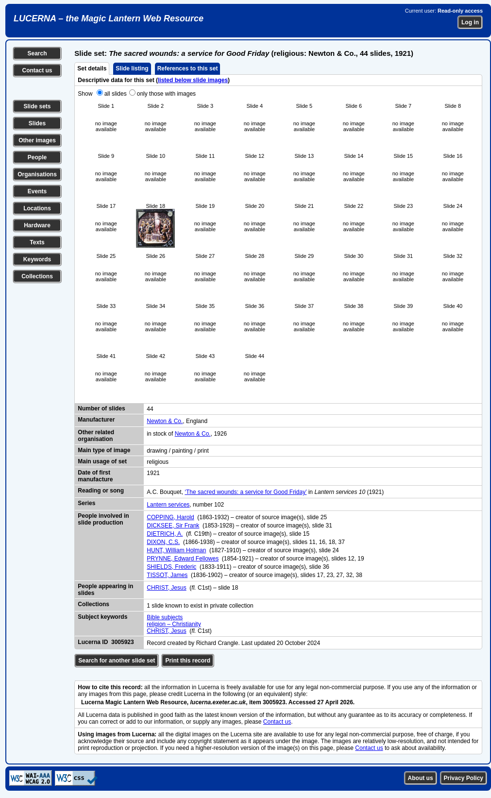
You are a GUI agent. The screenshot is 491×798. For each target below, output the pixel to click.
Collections (37, 276)
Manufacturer (96, 419)
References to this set (187, 68)
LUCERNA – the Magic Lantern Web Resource (108, 18)
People (37, 157)
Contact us (37, 70)
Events (37, 191)
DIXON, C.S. (163, 542)
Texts (37, 242)
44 (150, 409)
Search (37, 53)
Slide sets (37, 106)
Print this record (187, 660)
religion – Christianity (174, 624)
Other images (37, 140)
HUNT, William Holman (176, 550)
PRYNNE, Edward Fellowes (183, 558)
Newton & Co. (165, 421)
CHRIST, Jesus (166, 587)
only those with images (166, 93)
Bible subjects (165, 617)
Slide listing (132, 68)
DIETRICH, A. (165, 533)
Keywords (37, 259)
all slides (115, 93)
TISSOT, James (167, 575)
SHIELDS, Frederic (171, 566)
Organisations (37, 174)
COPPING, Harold (170, 517)
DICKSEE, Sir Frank (173, 525)
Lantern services (168, 504)
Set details (91, 68)
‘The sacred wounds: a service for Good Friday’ (245, 492)
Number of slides (101, 408)
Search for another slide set (116, 660)
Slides (37, 123)
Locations (37, 208)
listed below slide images (193, 80)
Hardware (37, 225)
